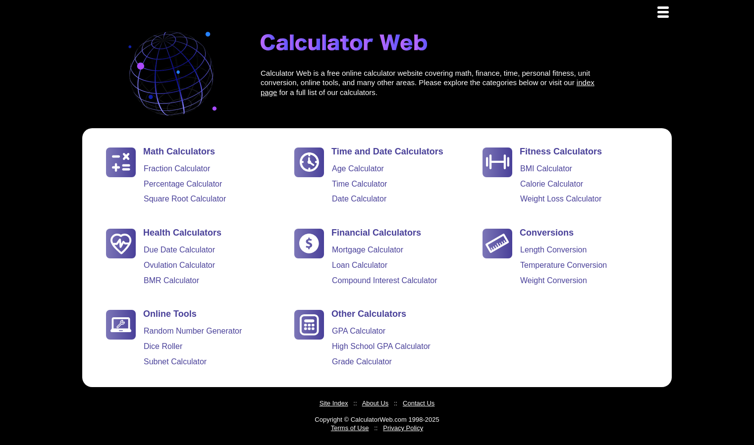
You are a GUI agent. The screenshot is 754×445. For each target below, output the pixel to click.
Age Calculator (358, 168)
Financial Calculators (376, 233)
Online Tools (170, 314)
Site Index (334, 403)
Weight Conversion (553, 280)
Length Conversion (553, 250)
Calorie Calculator (551, 184)
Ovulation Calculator (179, 265)
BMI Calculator (546, 168)
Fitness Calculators (561, 151)
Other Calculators (368, 314)
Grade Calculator (362, 361)
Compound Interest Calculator (384, 280)
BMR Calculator (171, 280)
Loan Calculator (359, 265)
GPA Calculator (358, 331)
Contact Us (418, 403)
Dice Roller (163, 346)
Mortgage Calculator (367, 250)
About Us (375, 403)
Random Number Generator (193, 331)
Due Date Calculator (179, 250)
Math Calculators (179, 151)
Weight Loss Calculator (560, 199)
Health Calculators (182, 233)
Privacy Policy (403, 428)
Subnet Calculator (175, 361)
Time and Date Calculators (387, 151)
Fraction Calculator (177, 168)
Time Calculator (359, 184)
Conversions (547, 233)
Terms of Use (350, 428)
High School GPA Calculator (381, 346)
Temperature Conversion (563, 265)
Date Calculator (359, 199)
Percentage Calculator (183, 184)
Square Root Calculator (185, 199)
